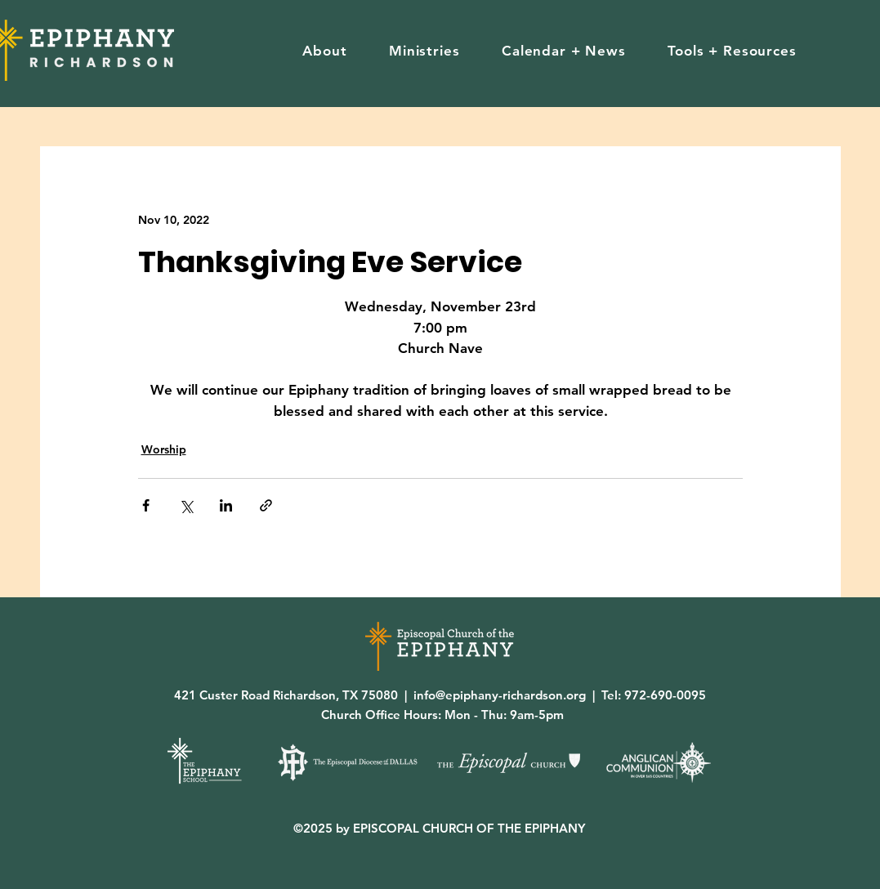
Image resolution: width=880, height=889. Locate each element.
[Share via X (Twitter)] (186, 505)
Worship (163, 449)
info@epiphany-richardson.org (499, 695)
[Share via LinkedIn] (226, 505)
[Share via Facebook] (146, 505)
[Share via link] (266, 505)
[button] (325, 50)
